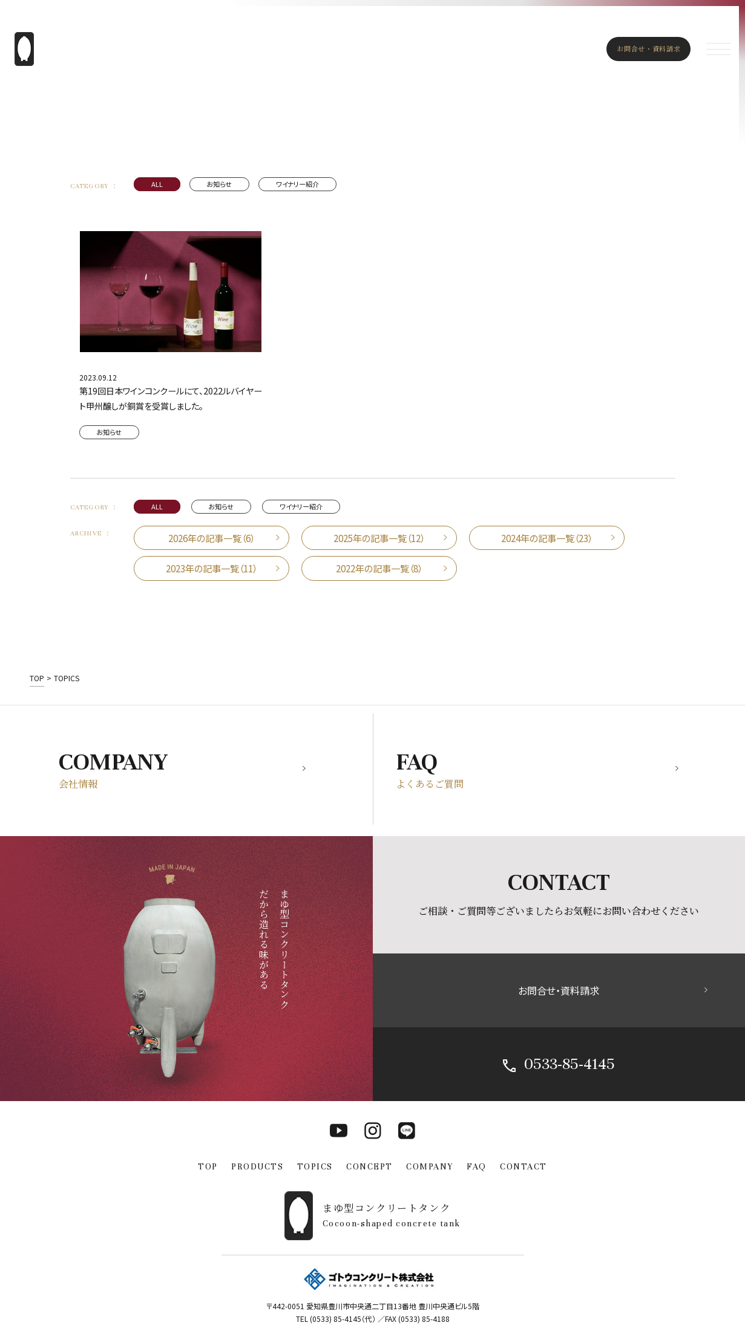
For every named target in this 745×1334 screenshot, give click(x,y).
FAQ (477, 1167)
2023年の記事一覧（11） (211, 568)
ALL (157, 184)
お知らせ (219, 184)
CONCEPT (369, 1167)
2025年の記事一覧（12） (379, 537)
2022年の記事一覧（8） (379, 568)
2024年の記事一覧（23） (546, 537)
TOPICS (315, 1167)
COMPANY (429, 1167)
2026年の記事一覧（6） (211, 537)
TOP (208, 1167)
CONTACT (523, 1167)
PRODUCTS (257, 1167)
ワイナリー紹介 (297, 184)
